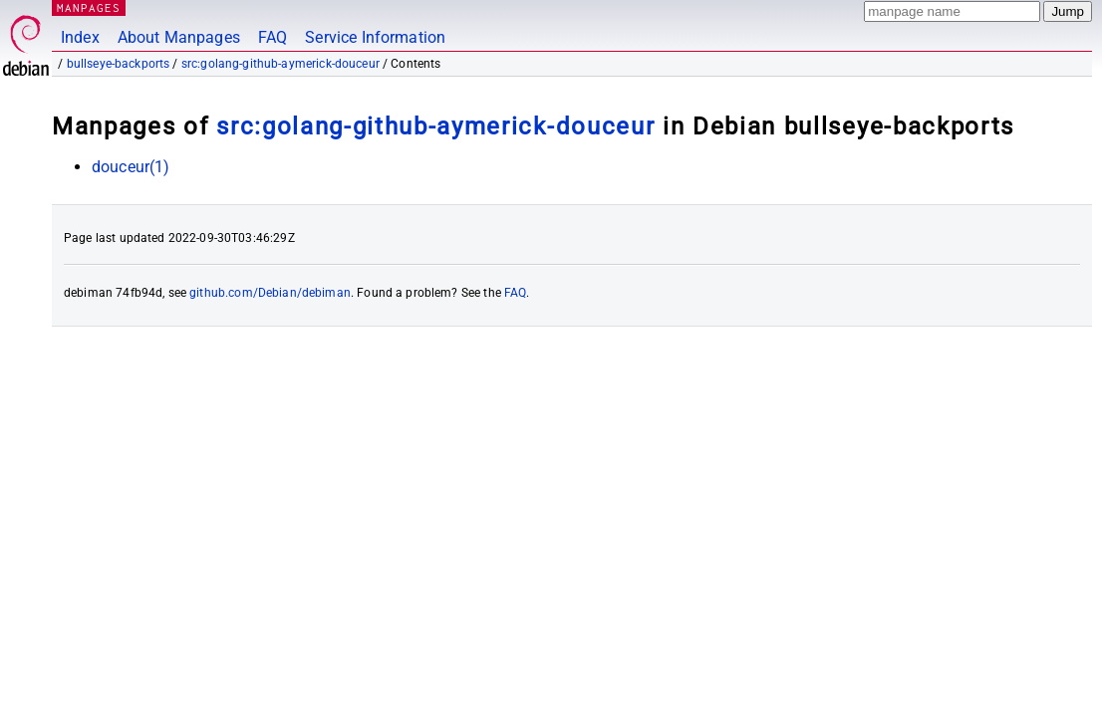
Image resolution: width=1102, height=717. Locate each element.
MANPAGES (89, 7)
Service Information (375, 37)
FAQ (272, 37)
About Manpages (179, 37)
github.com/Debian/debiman (270, 293)
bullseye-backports (118, 64)
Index (80, 37)
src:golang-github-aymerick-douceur (280, 64)
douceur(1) (131, 166)
